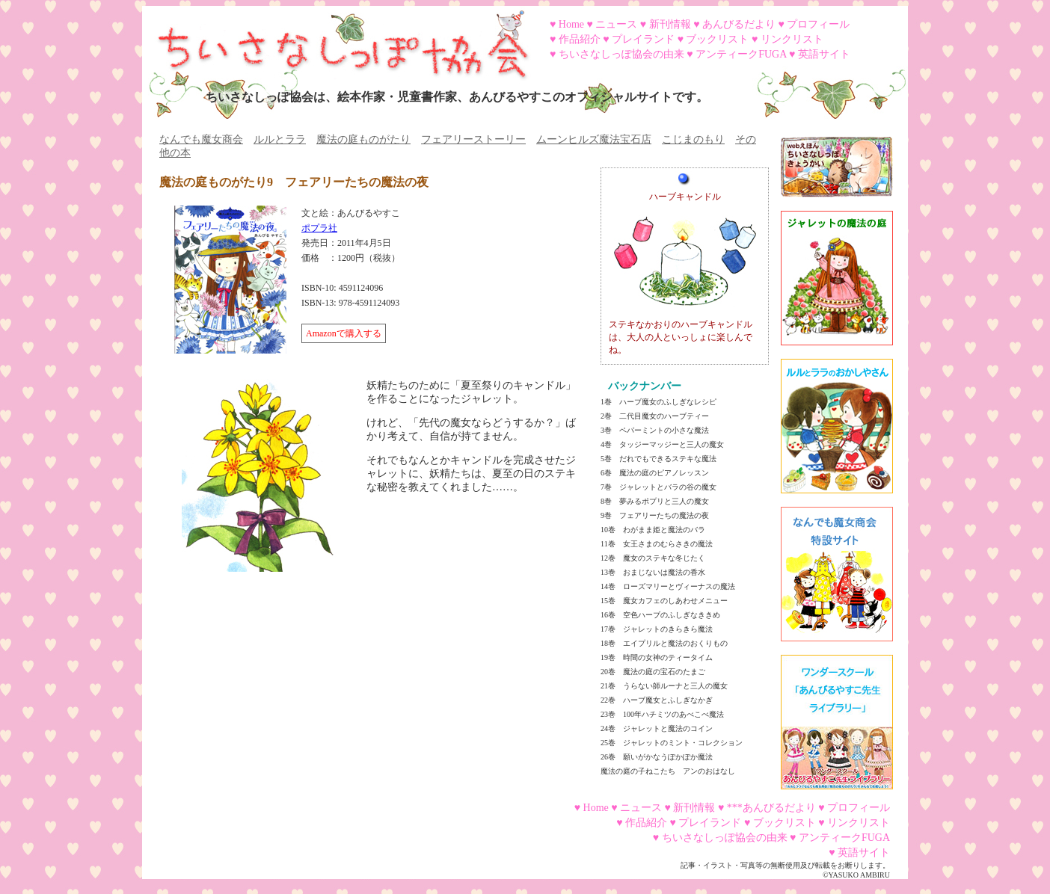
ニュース (616, 24)
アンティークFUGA (741, 54)
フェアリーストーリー (473, 139)
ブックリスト (717, 39)
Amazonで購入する (343, 333)
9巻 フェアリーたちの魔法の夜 (655, 515)
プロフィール (818, 24)
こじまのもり (693, 139)
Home (571, 24)
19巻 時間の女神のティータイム (657, 657)
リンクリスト (792, 39)
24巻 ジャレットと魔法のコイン (657, 728)
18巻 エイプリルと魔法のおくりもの (664, 643)
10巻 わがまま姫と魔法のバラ (653, 529)
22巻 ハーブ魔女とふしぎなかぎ (657, 700)
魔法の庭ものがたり (363, 139)
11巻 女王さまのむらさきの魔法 (657, 544)
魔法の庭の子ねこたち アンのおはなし (668, 771)
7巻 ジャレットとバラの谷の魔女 (658, 487)
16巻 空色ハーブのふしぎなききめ (660, 615)
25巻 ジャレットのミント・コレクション (672, 743)
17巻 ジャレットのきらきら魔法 (657, 629)
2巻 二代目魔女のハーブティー (655, 416)
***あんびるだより (771, 807)
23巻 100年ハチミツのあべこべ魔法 (662, 714)
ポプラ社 (319, 228)
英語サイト (824, 54)
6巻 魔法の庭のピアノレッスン (655, 473)
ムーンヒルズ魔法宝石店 (593, 139)
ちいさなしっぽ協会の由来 (621, 54)
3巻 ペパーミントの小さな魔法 (655, 430)
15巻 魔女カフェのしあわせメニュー (664, 600)
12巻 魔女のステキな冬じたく (653, 558)
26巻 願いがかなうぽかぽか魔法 (657, 757)
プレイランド (643, 39)
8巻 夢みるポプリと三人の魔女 (655, 501)
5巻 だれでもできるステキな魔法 (658, 458)
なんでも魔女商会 (201, 139)
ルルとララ (280, 139)
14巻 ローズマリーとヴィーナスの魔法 (668, 586)
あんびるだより (739, 24)
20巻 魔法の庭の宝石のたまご (653, 672)
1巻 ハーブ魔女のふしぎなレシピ (658, 402)
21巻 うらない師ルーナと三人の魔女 (664, 686)
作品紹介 (580, 39)
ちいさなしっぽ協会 (336, 39)
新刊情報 (670, 24)
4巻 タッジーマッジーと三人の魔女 (662, 444)
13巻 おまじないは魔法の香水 (653, 572)
